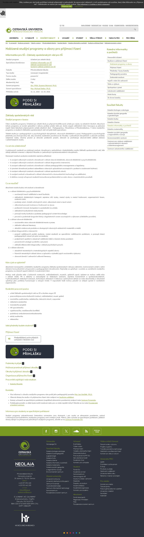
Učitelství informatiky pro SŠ (41, 63)
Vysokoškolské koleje (53, 486)
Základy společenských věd (41, 65)
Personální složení (115, 57)
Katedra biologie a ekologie (118, 110)
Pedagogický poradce (118, 74)
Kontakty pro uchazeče (81, 462)
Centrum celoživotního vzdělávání (120, 149)
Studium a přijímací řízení (95, 43)
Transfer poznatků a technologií (111, 449)
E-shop (102, 466)
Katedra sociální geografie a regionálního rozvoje (118, 133)
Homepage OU (51, 444)
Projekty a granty (106, 447)
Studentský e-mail (79, 472)
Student (81, 38)
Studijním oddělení (66, 397)
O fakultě (31, 38)
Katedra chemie (113, 122)
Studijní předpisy (78, 486)
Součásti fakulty (49, 38)
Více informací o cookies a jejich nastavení (93, 4)
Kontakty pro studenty (80, 490)
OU (7, 43)
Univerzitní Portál (132, 25)
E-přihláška (77, 444)
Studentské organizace (81, 488)
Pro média (130, 38)
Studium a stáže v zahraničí (82, 479)
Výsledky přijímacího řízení (82, 451)
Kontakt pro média (106, 484)
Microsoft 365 (96, 25)
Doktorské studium (117, 77)
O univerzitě (12, 43)
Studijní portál (119, 25)
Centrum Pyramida (88, 400)
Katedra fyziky (113, 119)
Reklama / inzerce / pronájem (110, 476)
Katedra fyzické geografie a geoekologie (117, 114)
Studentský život (78, 460)
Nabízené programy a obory (113, 43)
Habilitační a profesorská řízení (110, 451)
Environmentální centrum (117, 138)
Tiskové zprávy (105, 486)
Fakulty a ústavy (36, 43)
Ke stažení (103, 493)
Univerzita (15, 38)
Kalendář (103, 496)
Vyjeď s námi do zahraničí (118, 81)
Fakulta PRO (116, 38)
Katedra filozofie (16, 384)
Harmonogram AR (79, 476)
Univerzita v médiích (107, 491)
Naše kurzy (112, 94)
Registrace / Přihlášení (80, 499)
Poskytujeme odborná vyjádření (111, 489)
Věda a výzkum (98, 38)
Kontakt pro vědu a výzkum (109, 454)
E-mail (111, 25)
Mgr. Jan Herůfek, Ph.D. (83, 394)
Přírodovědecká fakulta (49, 43)
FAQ (74, 502)
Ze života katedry (114, 98)
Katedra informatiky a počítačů (77, 43)
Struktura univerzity (24, 43)
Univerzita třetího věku (107, 473)
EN (63, 25)
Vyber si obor (77, 446)
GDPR (102, 462)
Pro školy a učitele (106, 469)
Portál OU (76, 470)
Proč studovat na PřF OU (81, 456)
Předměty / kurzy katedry (119, 71)
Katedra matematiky (115, 129)
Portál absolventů (79, 497)
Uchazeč (67, 38)
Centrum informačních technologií (57, 488)
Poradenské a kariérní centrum (56, 493)
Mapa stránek (85, 25)
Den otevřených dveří (80, 458)
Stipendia (76, 481)
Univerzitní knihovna (53, 479)
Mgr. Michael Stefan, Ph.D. (41, 88)
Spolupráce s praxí (115, 87)
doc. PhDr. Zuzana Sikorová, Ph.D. (44, 85)
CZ (60, 25)
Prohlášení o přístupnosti (108, 464)
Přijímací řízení (115, 67)
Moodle (105, 25)
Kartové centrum (51, 490)
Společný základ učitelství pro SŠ (43, 67)
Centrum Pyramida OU (74, 419)
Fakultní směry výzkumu (108, 444)
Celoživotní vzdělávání (116, 91)
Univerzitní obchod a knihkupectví (57, 481)
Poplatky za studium (80, 483)
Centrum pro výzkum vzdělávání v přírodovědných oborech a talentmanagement (120, 143)
